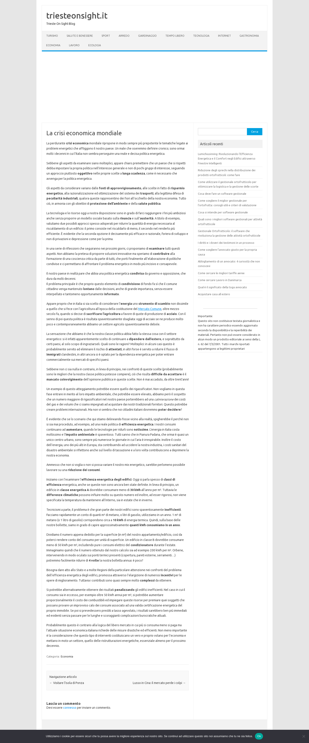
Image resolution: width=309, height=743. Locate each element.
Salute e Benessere (80, 35)
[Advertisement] (154, 87)
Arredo (124, 35)
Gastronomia (249, 35)
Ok (259, 736)
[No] (303, 736)
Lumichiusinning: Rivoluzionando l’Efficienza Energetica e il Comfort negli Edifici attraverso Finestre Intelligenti (226, 158)
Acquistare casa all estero (214, 294)
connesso (69, 707)
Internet (224, 35)
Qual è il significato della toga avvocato (222, 287)
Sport (106, 35)
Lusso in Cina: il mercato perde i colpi (159, 683)
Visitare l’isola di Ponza (66, 683)
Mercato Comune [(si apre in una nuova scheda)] (149, 309)
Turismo (52, 35)
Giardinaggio (147, 35)
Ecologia (94, 45)
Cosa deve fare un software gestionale (222, 193)
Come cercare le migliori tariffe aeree (221, 273)
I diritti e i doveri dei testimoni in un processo (226, 242)
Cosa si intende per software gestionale (223, 212)
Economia (53, 45)
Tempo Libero (174, 35)
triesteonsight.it (76, 15)
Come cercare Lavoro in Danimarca (220, 280)
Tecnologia (201, 35)
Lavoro (74, 45)
